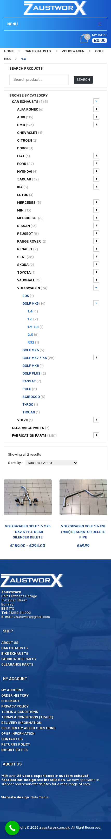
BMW (58, 124)
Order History (15, 695)
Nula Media (39, 797)
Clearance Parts (17, 664)
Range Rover (58, 241)
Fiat (58, 155)
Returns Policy (15, 744)
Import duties (14, 750)
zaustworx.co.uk (54, 827)
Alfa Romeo (58, 109)
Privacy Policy (15, 706)
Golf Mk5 (60, 303)
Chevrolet (29, 133)
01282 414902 (20, 613)
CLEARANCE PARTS (30, 428)
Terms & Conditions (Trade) (27, 717)
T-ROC (30, 404)
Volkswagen (73, 51)
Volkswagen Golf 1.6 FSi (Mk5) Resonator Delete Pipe (83, 531)
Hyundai (58, 171)
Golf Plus (34, 373)
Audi (58, 117)
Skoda (58, 264)
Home (9, 51)
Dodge (25, 148)
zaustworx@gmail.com (32, 617)
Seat (58, 256)
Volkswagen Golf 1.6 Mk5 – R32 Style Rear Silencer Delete (27, 531)
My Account (12, 690)
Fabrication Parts (55, 435)
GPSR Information (18, 733)
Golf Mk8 (33, 366)
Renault (58, 249)
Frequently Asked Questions (28, 728)
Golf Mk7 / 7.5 (60, 357)
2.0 (33, 335)
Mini (58, 210)
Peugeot (58, 233)
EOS (28, 296)
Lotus (25, 195)
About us (9, 643)
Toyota (58, 272)
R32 (33, 342)
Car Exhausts (37, 51)
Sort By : (15, 463)
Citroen (27, 140)
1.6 (33, 319)
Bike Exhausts (14, 653)
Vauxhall (58, 280)
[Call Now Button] (12, 828)
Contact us (12, 739)
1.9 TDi (35, 327)
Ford (58, 163)
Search (83, 80)
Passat (31, 381)
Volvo (58, 419)
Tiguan (31, 412)
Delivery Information (21, 723)
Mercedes (58, 202)
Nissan (58, 225)
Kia (58, 186)
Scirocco (33, 397)
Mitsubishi (58, 218)
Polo (29, 389)
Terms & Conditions (19, 712)
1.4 (33, 311)
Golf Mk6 (33, 350)
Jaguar (58, 179)
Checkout (10, 701)
